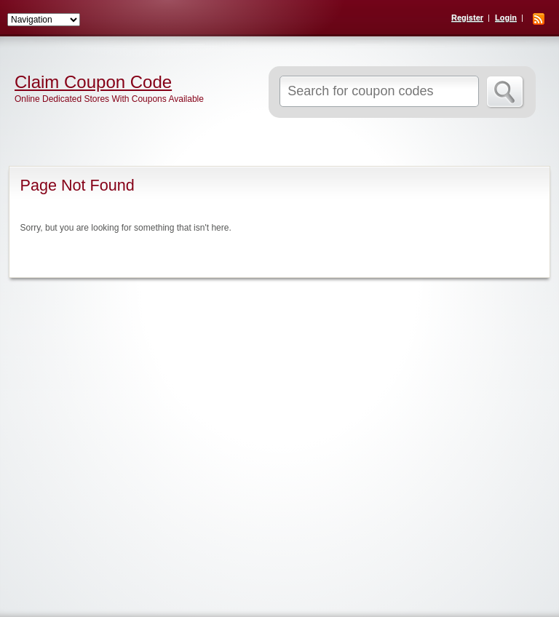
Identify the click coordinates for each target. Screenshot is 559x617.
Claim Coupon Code (93, 82)
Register (467, 17)
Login (506, 17)
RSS (538, 19)
